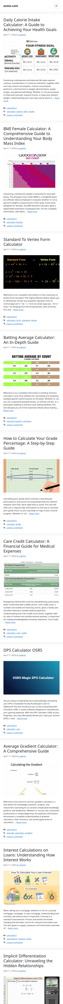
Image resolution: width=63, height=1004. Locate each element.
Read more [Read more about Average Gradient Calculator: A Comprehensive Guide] (21, 822)
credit (23, 633)
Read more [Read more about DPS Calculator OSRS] (22, 718)
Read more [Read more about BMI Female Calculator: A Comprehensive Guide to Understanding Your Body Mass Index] (32, 211)
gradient (29, 833)
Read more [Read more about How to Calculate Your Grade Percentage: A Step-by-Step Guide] (34, 513)
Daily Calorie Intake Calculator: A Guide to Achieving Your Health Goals (30, 24)
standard (26, 320)
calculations (12, 939)
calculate (11, 524)
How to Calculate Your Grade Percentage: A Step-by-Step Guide (30, 443)
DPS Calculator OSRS (22, 650)
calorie (19, 111)
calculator (11, 111)
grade (18, 524)
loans (28, 939)
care (18, 633)
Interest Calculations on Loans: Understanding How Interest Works (29, 854)
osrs (18, 729)
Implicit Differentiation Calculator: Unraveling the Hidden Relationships (28, 960)
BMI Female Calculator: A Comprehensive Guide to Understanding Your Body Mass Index (27, 136)
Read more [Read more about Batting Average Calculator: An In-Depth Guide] (8, 410)
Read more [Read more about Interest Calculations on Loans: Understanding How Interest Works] (13, 928)
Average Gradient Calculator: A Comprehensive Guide (30, 748)
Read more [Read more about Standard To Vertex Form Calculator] (18, 309)
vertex (34, 320)
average (10, 421)
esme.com (10, 6)
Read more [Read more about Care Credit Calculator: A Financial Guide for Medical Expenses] (11, 622)
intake (31, 111)
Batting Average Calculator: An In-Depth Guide (29, 340)
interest (21, 939)
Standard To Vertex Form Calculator (26, 242)
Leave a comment (15, 115)
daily (25, 111)
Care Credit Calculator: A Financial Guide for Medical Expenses (28, 546)
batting (18, 421)
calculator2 (12, 108)
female (19, 222)
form (18, 320)
